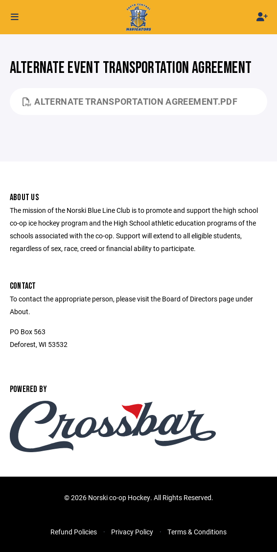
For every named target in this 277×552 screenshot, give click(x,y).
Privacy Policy (132, 531)
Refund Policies (73, 531)
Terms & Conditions (197, 531)
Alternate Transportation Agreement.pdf (130, 101)
